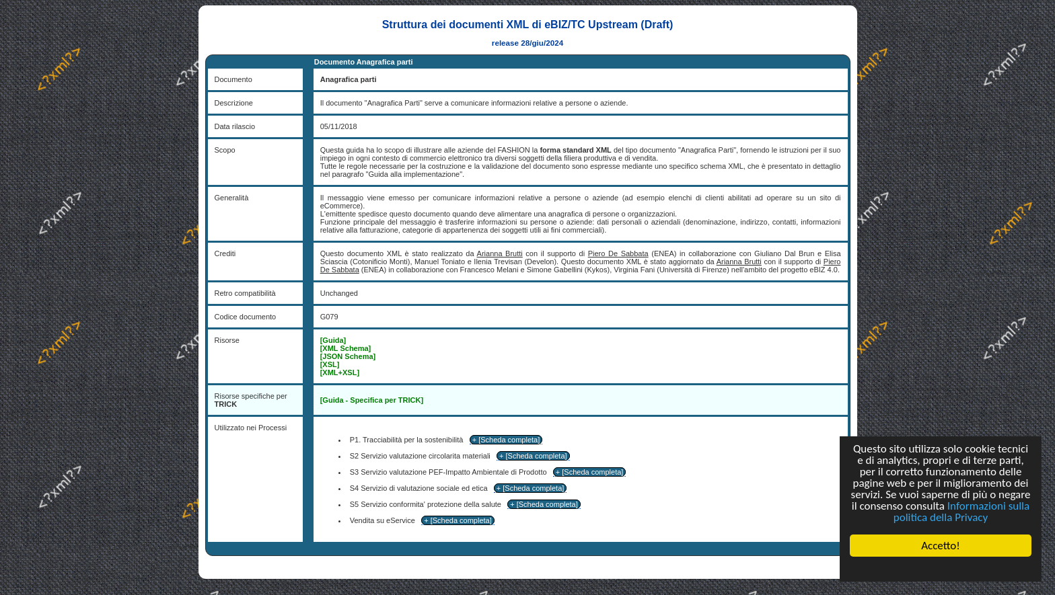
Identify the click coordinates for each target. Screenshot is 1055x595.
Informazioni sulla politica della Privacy (961, 511)
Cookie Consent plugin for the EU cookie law (940, 568)
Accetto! (940, 546)
